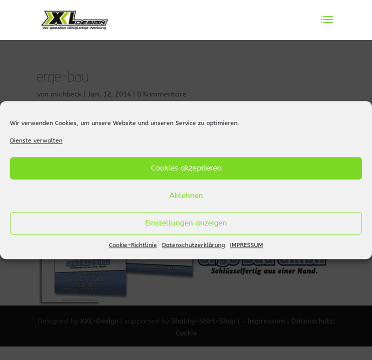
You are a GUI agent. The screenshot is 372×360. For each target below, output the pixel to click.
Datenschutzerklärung (193, 245)
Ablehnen (186, 196)
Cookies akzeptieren (186, 168)
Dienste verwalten (36, 140)
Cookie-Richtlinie (133, 245)
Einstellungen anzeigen (186, 223)
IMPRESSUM (246, 245)
